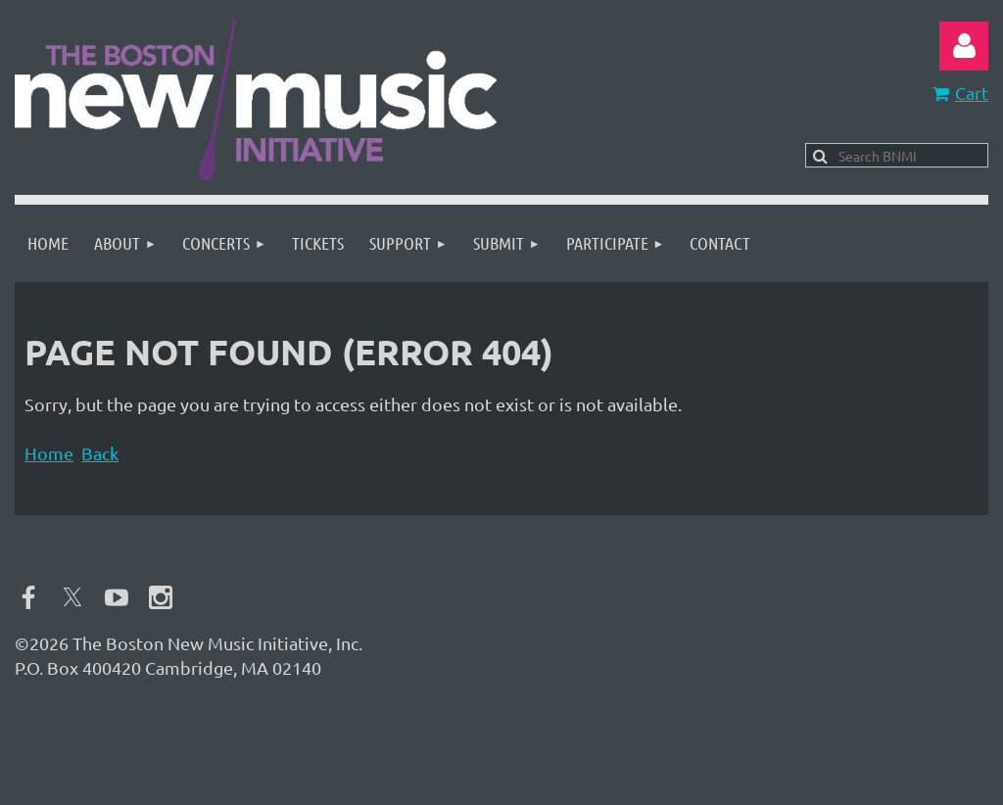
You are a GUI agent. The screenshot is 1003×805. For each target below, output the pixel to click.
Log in (963, 46)
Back (100, 453)
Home (48, 453)
